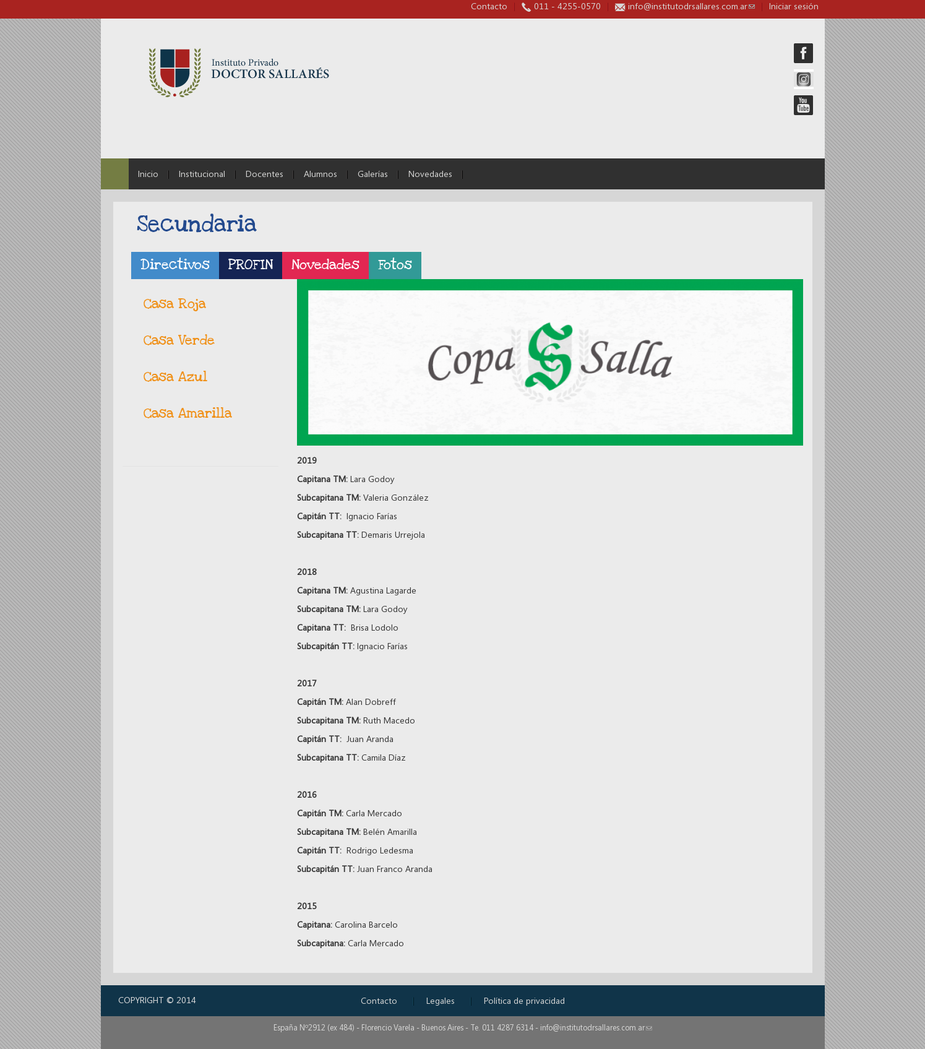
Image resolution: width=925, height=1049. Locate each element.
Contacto (489, 6)
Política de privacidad (524, 1000)
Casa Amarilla (188, 414)
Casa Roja (175, 304)
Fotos (395, 265)
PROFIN (250, 265)
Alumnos (320, 173)
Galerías (373, 173)
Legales (440, 1000)
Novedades (430, 173)
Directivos (175, 265)
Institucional (202, 173)
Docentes (264, 173)
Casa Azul (175, 377)
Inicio (148, 173)
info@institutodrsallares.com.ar (691, 6)
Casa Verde (179, 341)
